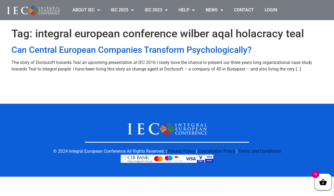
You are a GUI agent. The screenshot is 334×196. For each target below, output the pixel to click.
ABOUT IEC (86, 10)
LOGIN (271, 10)
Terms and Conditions (259, 151)
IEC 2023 (156, 10)
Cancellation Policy (216, 151)
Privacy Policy (181, 151)
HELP (187, 10)
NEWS (214, 10)
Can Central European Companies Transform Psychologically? (131, 50)
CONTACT (244, 10)
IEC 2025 (122, 10)
